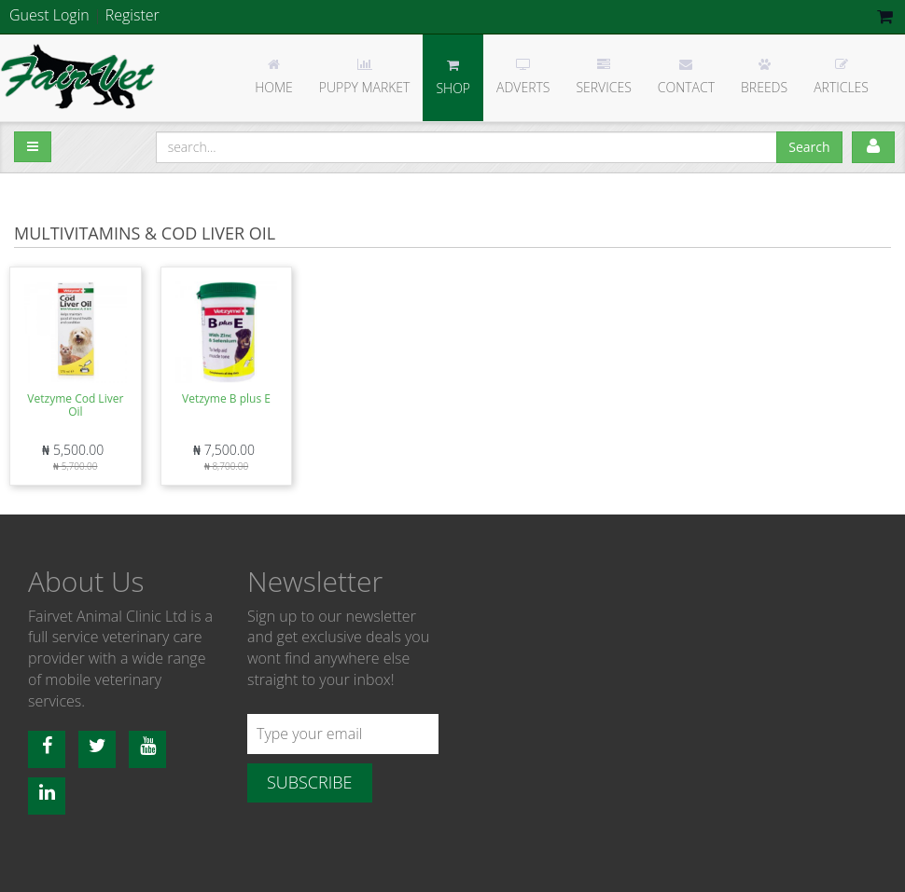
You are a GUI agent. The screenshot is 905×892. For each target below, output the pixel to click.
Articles (841, 77)
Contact (686, 77)
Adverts (523, 77)
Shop (453, 78)
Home (274, 77)
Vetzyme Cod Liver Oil (75, 405)
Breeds (764, 77)
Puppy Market (365, 77)
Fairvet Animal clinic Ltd (79, 76)
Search (808, 147)
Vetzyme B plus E (226, 398)
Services (603, 77)
